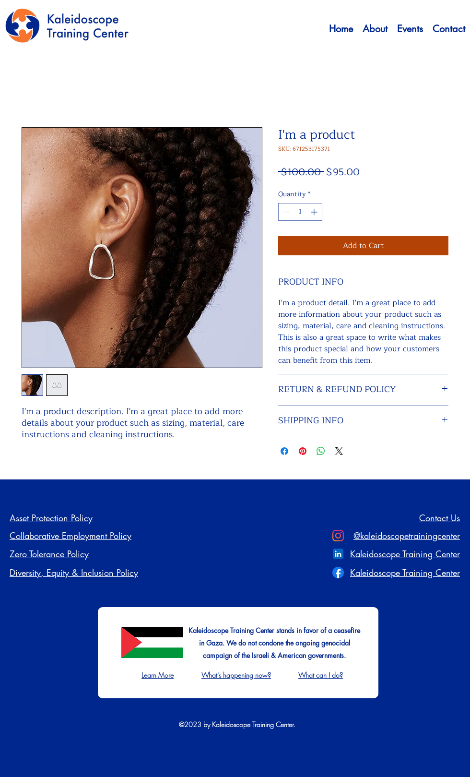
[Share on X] (339, 451)
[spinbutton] (300, 211)
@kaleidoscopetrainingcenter (406, 535)
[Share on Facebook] (284, 451)
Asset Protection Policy (51, 518)
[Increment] (315, 211)
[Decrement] (286, 211)
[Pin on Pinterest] (302, 451)
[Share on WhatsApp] (321, 451)
